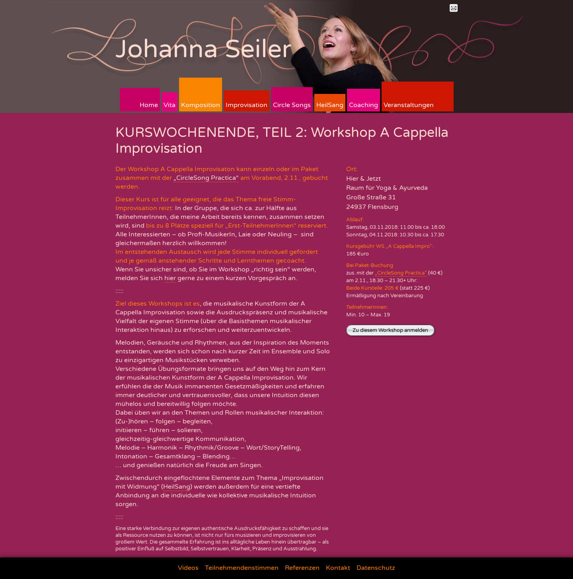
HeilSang (329, 105)
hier (170, 278)
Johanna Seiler (203, 49)
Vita (169, 105)
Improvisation (246, 105)
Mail (454, 8)
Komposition (200, 105)
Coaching (363, 105)
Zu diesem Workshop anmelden (390, 330)
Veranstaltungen (409, 105)
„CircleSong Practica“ (206, 178)
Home (149, 105)
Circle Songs (292, 105)
